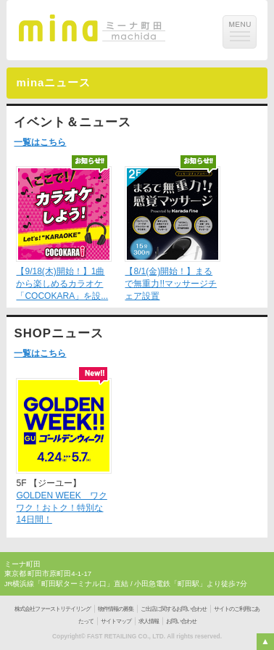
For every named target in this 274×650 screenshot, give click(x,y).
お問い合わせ (181, 621)
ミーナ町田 (22, 564)
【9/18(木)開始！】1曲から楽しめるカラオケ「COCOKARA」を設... (62, 283)
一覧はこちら (40, 142)
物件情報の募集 (115, 609)
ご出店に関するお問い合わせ (174, 609)
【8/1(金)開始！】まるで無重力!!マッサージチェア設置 (171, 283)
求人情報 (148, 621)
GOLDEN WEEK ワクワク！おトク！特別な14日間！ (61, 507)
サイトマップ (116, 621)
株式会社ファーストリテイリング (52, 609)
